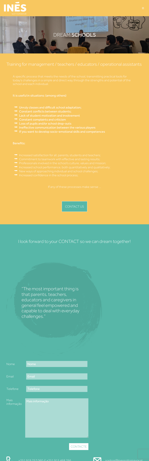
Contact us (74, 206)
